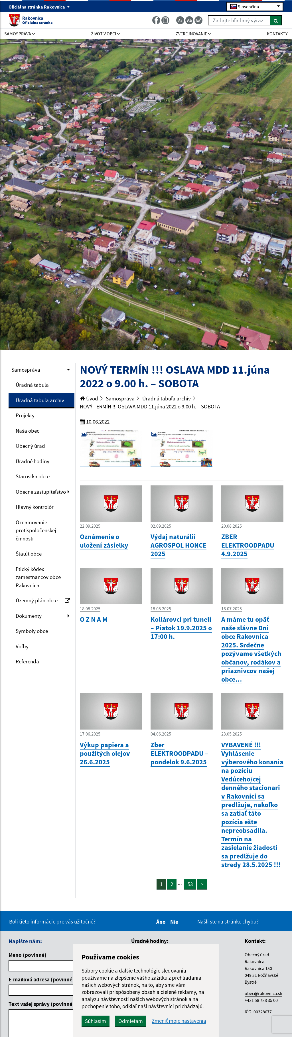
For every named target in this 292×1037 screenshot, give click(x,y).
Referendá (27, 661)
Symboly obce (32, 630)
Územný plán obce (43, 600)
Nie (175, 921)
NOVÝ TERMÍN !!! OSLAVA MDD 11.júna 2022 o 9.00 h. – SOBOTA (150, 406)
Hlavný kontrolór (35, 506)
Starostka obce (33, 476)
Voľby (22, 646)
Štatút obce (29, 553)
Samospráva (25, 369)
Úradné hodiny (32, 461)
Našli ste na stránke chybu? (228, 921)
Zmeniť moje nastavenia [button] (179, 1021)
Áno (161, 921)
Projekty (25, 415)
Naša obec (27, 430)
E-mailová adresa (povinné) (41, 979)
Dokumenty (29, 615)
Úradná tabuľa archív (40, 400)
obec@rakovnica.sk (263, 993)
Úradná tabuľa (32, 384)
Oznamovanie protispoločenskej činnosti (36, 530)
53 (190, 884)
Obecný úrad (30, 445)
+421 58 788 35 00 (261, 1000)
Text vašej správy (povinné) (41, 1003)
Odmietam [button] (130, 1021)
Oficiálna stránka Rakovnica (39, 7)
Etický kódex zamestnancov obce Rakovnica (38, 577)
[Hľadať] (276, 20)
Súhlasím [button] (95, 1021)
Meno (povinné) (27, 954)
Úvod (89, 398)
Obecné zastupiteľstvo (41, 491)
